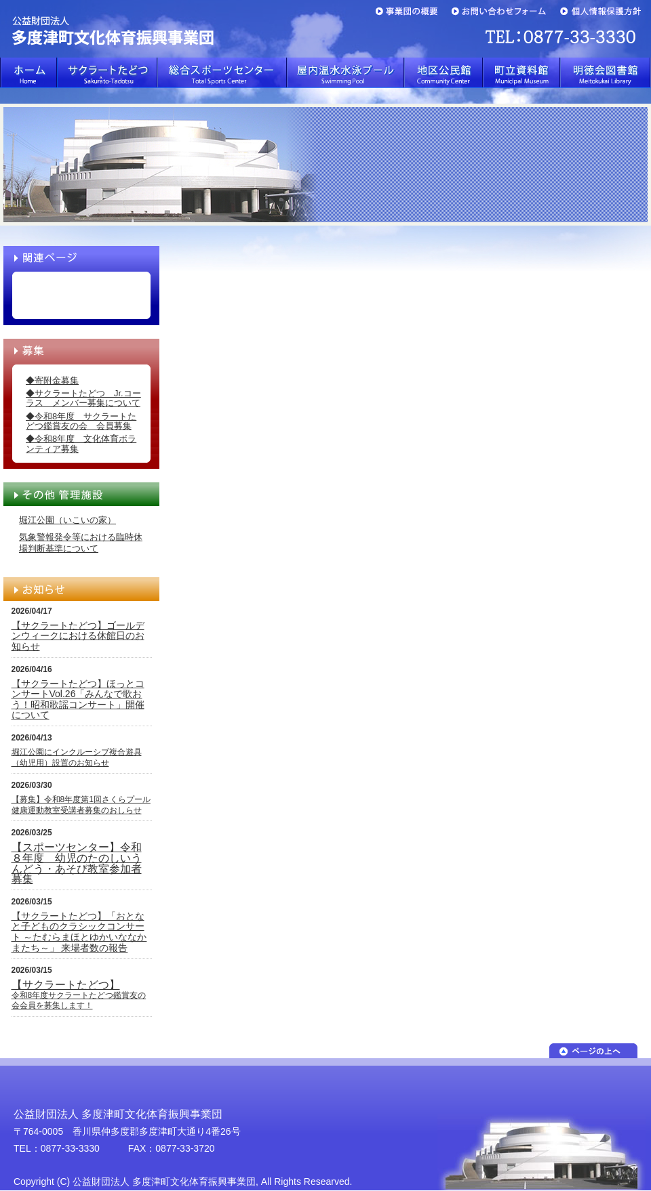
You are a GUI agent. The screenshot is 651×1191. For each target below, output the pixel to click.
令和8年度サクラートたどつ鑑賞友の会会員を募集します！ (79, 995)
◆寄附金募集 (52, 380)
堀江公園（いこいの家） (67, 520)
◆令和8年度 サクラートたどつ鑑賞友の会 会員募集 (81, 421)
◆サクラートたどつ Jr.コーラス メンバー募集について (83, 398)
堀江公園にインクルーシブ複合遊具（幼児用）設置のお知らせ (77, 757)
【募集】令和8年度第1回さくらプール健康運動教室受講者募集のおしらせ (81, 805)
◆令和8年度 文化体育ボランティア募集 (81, 443)
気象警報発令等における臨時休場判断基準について (80, 542)
